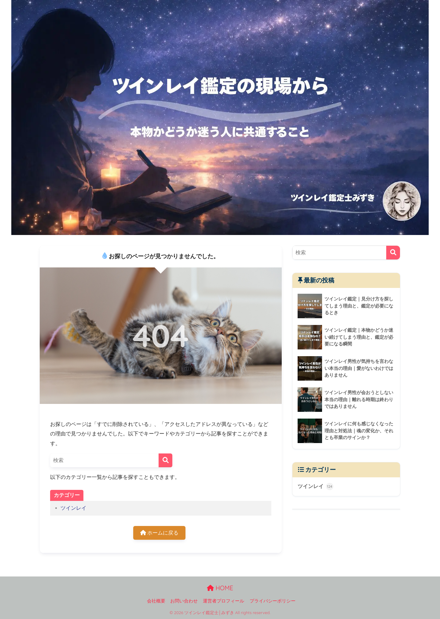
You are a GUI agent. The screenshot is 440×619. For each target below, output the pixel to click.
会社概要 (156, 600)
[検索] (165, 460)
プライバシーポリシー (272, 600)
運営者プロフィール (223, 600)
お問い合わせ (184, 600)
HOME (220, 588)
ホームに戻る (159, 533)
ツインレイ (73, 508)
